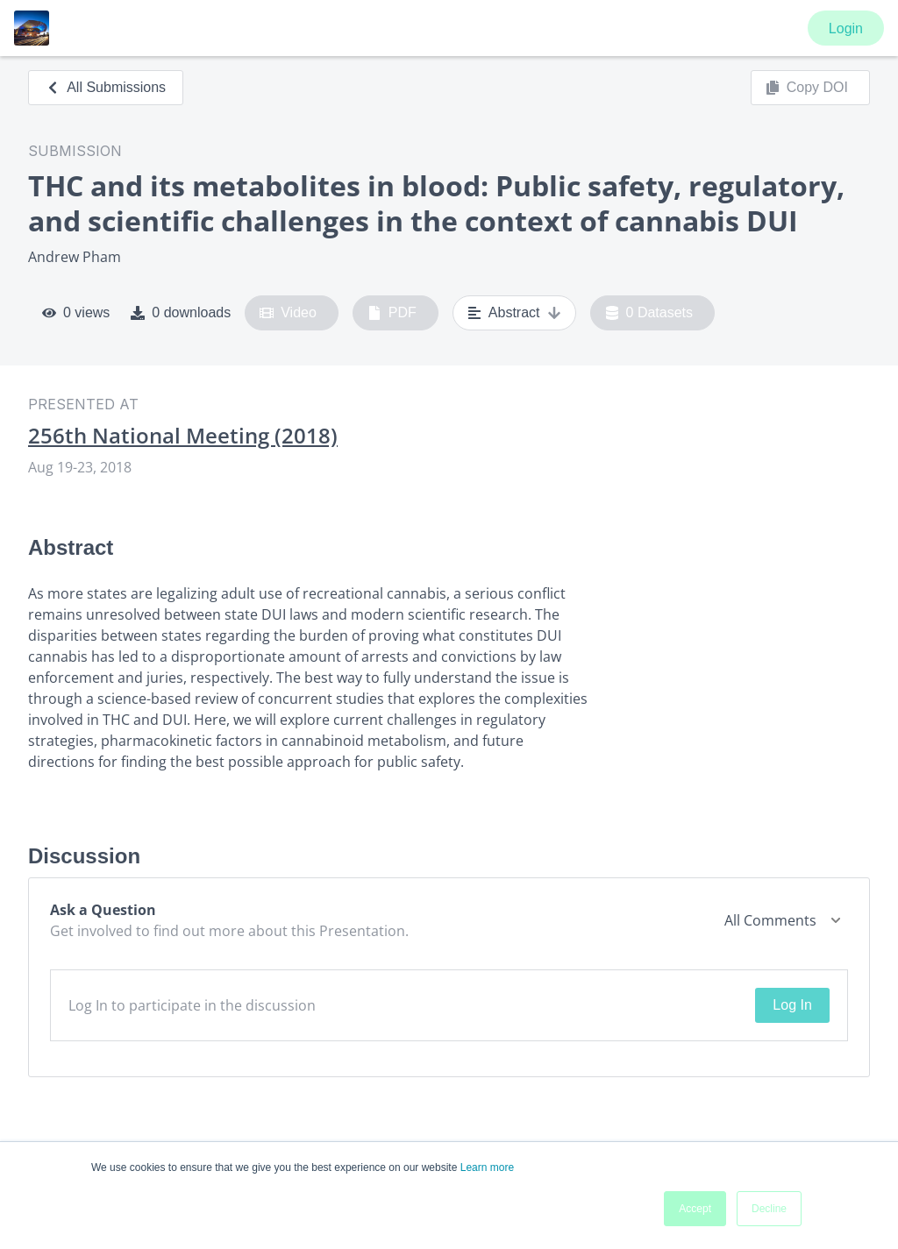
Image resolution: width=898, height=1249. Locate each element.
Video (288, 313)
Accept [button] (695, 1209)
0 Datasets (649, 313)
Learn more (487, 1167)
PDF (392, 313)
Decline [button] (769, 1209)
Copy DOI (807, 87)
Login (846, 28)
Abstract (514, 313)
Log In (792, 1004)
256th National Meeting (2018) (183, 436)
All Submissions (106, 87)
